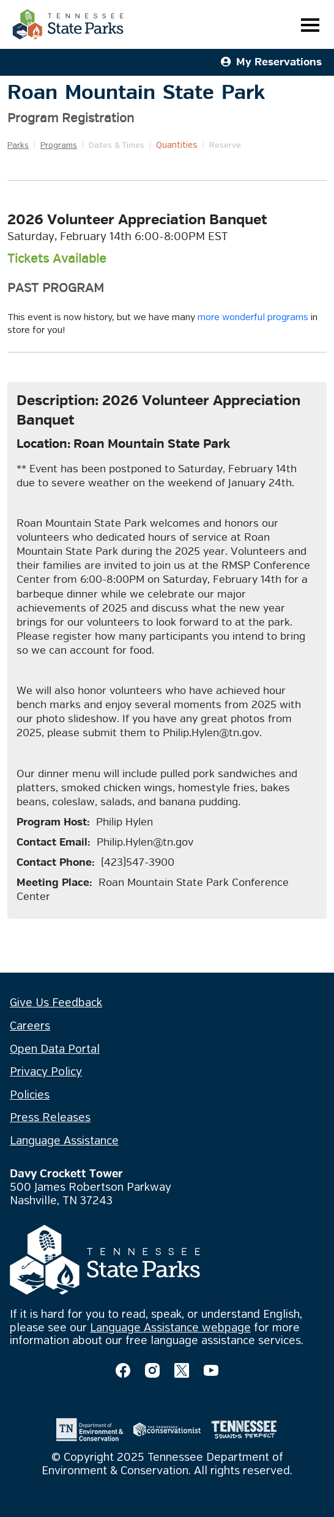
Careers (30, 1026)
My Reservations (271, 62)
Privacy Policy (46, 1072)
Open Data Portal (55, 1049)
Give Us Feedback (56, 1003)
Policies (30, 1095)
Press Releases (50, 1118)
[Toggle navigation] (310, 25)
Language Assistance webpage (170, 1328)
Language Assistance (64, 1141)
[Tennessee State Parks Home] (68, 24)
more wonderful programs (253, 318)
